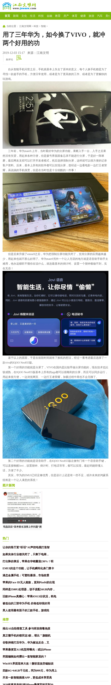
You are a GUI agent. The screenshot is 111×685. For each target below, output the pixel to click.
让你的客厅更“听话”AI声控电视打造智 (26, 547)
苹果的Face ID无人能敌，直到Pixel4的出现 (29, 582)
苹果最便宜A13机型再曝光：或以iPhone (27, 649)
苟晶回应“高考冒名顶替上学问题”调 (22, 527)
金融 (49, 15)
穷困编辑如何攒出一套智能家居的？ (24, 656)
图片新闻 (9, 485)
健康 (83, 15)
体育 (74, 15)
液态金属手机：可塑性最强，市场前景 (26, 575)
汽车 (100, 15)
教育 (58, 15)
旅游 (91, 15)
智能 (43, 26)
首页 (7, 15)
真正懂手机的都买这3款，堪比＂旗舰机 (27, 635)
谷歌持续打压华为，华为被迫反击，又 (26, 642)
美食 (108, 15)
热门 (6, 538)
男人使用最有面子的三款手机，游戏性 (26, 610)
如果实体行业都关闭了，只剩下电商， (26, 554)
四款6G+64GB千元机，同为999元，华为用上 (30, 670)
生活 (32, 15)
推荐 (6, 619)
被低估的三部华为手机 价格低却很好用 (26, 603)
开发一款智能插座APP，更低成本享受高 (27, 677)
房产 (66, 15)
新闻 (16, 15)
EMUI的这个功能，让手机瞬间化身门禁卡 (28, 568)
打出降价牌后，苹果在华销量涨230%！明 (28, 561)
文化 (24, 15)
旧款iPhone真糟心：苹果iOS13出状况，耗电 (29, 596)
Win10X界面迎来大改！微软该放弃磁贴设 (28, 663)
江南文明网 (25, 26)
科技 (41, 15)
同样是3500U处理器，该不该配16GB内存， (29, 589)
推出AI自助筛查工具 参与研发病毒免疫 (26, 628)
